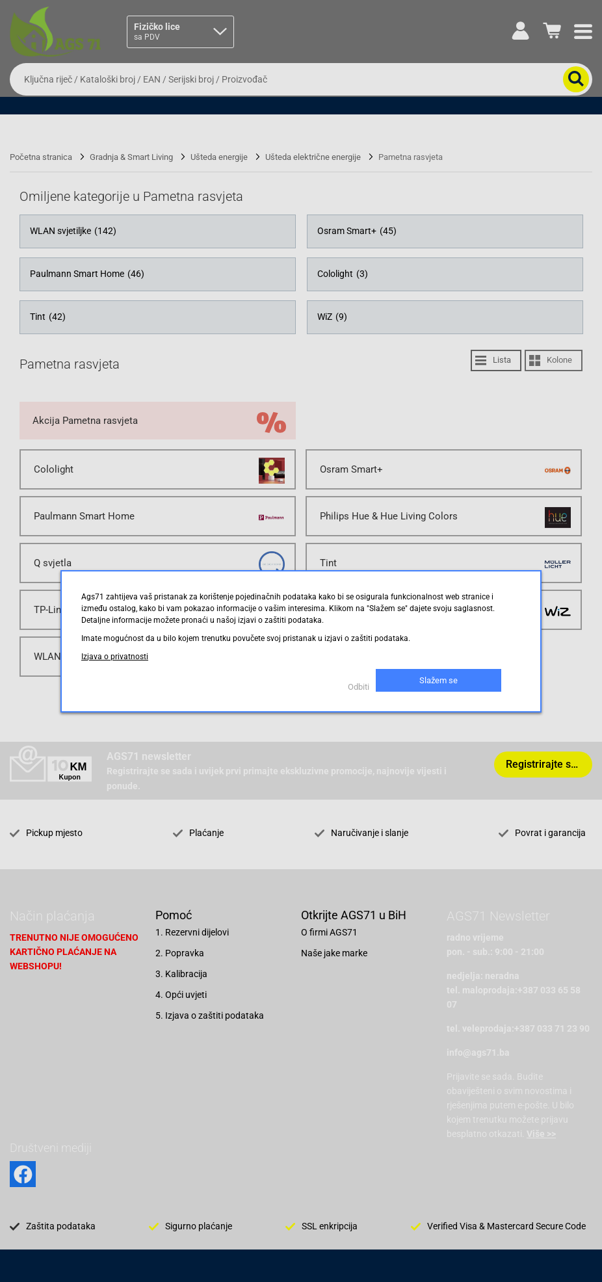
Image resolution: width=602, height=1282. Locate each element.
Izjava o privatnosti (114, 656)
